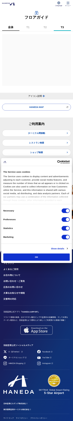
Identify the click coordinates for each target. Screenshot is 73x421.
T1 (30, 28)
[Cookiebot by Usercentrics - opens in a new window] (57, 162)
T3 (64, 28)
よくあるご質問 (10, 269)
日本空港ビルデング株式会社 (14, 404)
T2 (47, 28)
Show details (57, 248)
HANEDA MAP (36, 107)
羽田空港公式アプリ (21, 312)
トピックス (8, 263)
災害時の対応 (9, 299)
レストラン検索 (36, 143)
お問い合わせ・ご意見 (14, 281)
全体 (10, 27)
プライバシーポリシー (38, 418)
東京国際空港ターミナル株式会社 (16, 410)
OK (36, 257)
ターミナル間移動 (36, 133)
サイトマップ (8, 418)
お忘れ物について (12, 275)
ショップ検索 (36, 152)
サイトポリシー (22, 418)
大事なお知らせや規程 (14, 293)
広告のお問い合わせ (13, 287)
